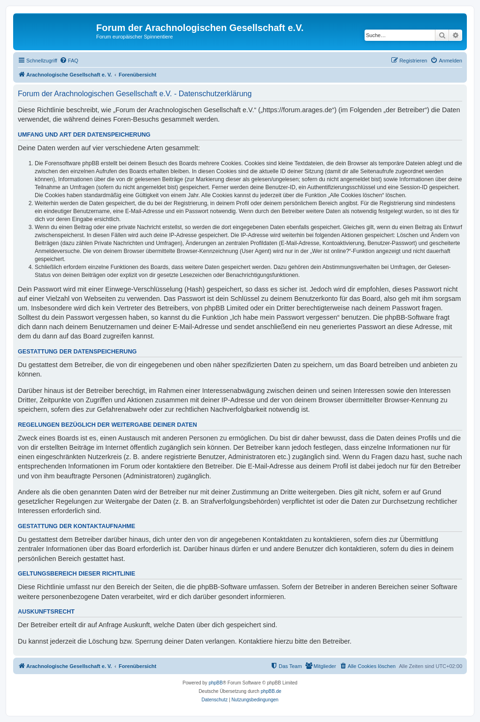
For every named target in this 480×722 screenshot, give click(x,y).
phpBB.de (271, 691)
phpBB (216, 682)
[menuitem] (69, 60)
